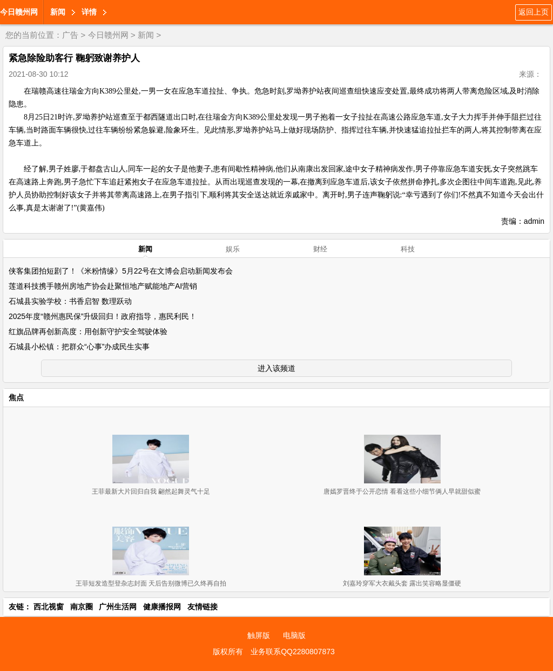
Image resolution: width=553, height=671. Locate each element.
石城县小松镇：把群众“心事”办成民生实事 (79, 346)
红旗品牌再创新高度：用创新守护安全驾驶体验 (88, 331)
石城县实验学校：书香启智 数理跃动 (70, 301)
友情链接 (202, 606)
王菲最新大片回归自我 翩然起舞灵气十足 (151, 491)
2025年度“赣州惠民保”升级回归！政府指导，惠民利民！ (103, 316)
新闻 (57, 12)
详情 (89, 12)
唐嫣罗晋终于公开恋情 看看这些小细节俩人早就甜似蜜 (402, 491)
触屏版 (258, 635)
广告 (70, 34)
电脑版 (294, 635)
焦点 (16, 397)
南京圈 (81, 606)
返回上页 (533, 12)
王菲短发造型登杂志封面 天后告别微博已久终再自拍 (151, 583)
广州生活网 (118, 606)
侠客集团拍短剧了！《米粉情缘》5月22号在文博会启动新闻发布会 (121, 271)
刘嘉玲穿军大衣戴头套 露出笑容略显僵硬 (402, 583)
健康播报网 (162, 606)
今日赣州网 (19, 12)
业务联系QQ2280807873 (293, 651)
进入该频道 (276, 368)
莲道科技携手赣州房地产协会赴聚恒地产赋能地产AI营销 (103, 286)
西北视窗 (48, 606)
